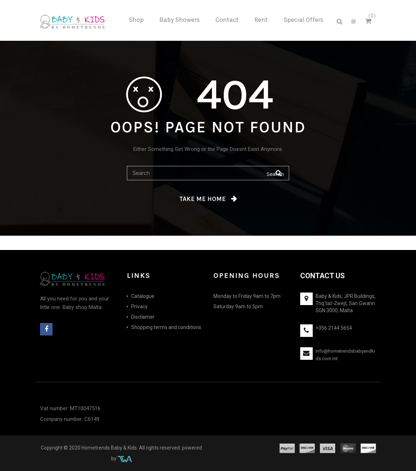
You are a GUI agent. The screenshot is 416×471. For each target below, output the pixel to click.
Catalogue (142, 296)
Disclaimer (143, 317)
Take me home (202, 199)
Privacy (139, 306)
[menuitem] (136, 20)
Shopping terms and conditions (166, 327)
